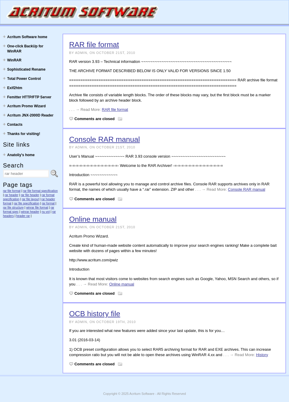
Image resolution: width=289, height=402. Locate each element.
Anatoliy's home (21, 155)
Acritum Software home (27, 37)
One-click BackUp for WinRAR (25, 48)
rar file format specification (40, 191)
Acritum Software (141, 393)
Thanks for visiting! (23, 134)
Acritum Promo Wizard (26, 106)
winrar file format (37, 207)
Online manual (92, 219)
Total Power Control (24, 79)
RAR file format (94, 45)
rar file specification (27, 203)
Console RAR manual (104, 139)
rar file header (30, 195)
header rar (23, 216)
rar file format (12, 191)
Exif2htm (14, 88)
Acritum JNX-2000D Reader (30, 115)
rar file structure (13, 207)
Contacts (14, 124)
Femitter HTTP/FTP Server (29, 97)
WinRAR (14, 60)
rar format (48, 203)
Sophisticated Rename (26, 69)
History (262, 355)
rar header (11, 195)
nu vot (46, 211)
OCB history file (94, 314)
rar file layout (30, 199)
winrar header (30, 211)
